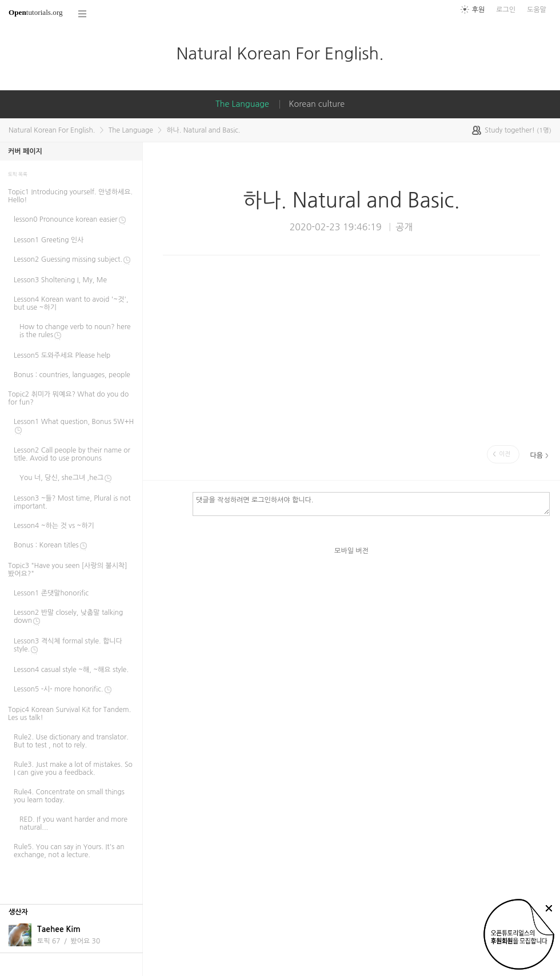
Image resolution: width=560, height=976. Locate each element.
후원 (478, 9)
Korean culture (317, 104)
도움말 (536, 9)
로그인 (505, 9)
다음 (536, 455)
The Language (242, 104)
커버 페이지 (25, 151)
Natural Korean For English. (279, 53)
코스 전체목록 (83, 14)
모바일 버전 (351, 550)
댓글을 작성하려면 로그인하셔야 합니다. (371, 503)
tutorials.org (36, 12)
